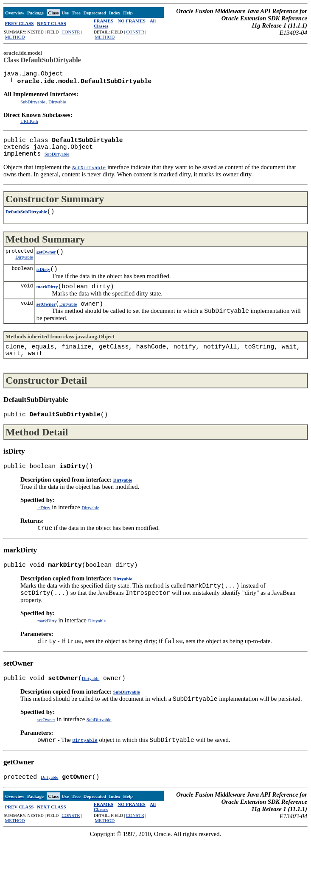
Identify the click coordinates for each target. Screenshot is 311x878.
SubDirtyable (32, 104)
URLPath (29, 123)
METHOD (15, 36)
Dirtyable (57, 104)
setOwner (46, 320)
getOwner (46, 262)
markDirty (47, 301)
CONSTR (71, 31)
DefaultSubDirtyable (26, 220)
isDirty (43, 281)
